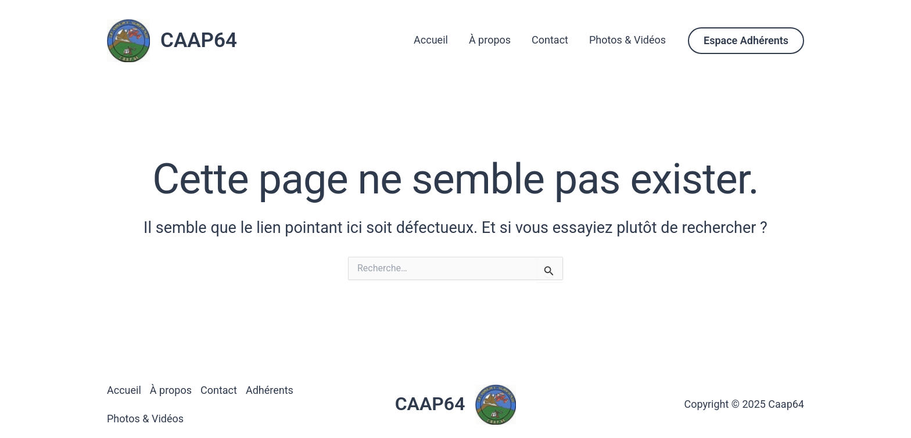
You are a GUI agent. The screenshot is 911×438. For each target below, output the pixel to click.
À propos (490, 40)
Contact (550, 40)
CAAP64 (198, 40)
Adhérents (269, 390)
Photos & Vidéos (627, 40)
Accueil (431, 40)
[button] (746, 40)
